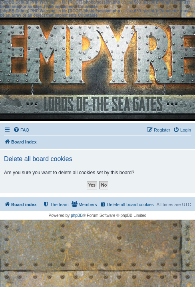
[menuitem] (21, 130)
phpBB (77, 215)
